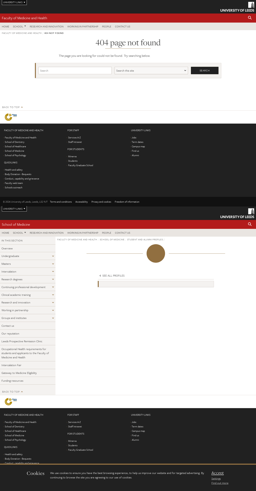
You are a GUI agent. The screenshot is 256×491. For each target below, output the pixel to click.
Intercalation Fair (11, 365)
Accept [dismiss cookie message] (217, 473)
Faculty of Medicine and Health (24, 17)
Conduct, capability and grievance (22, 178)
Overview (7, 248)
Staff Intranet (75, 142)
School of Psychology (15, 155)
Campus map (138, 146)
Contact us (122, 26)
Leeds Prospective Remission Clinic (21, 341)
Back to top (11, 107)
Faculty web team (14, 183)
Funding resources (12, 381)
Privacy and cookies (101, 202)
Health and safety (14, 169)
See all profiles (112, 276)
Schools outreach (13, 187)
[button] (250, 18)
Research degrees (11, 279)
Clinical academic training (15, 295)
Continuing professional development (23, 287)
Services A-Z (74, 137)
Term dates (137, 142)
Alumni (135, 155)
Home (5, 26)
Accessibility (81, 202)
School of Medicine (14, 151)
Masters (6, 264)
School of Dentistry (14, 142)
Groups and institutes (13, 318)
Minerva (72, 156)
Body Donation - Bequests (18, 174)
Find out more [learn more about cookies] (219, 483)
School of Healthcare (15, 146)
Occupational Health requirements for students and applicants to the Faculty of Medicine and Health (25, 353)
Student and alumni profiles (145, 239)
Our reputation (10, 333)
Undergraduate (10, 256)
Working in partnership (82, 26)
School (18, 26)
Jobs (134, 137)
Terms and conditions (61, 202)
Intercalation (8, 271)
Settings (216, 478)
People (106, 26)
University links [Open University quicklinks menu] (13, 209)
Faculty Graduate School (80, 165)
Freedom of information (127, 202)
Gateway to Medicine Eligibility (19, 373)
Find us (135, 151)
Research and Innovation (47, 26)
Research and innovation (15, 302)
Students (72, 161)
